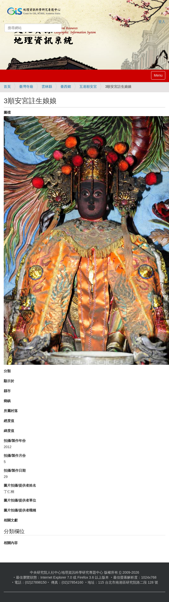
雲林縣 (47, 87)
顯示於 (9, 381)
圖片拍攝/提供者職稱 (20, 510)
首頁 (7, 87)
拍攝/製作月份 (15, 456)
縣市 (7, 391)
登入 (161, 22)
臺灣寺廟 (26, 87)
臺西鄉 (65, 87)
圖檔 (7, 112)
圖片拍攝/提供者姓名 (20, 485)
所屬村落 (11, 411)
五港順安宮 (88, 87)
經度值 (9, 421)
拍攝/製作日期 (15, 470)
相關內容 (11, 543)
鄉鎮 (7, 401)
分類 (7, 371)
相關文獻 (11, 520)
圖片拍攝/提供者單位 (20, 500)
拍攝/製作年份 (15, 441)
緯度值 (9, 431)
